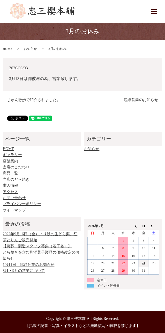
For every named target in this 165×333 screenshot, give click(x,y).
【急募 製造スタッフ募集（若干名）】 (37, 246)
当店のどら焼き (16, 179)
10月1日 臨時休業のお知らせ (28, 265)
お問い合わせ (14, 198)
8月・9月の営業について (24, 271)
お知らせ (30, 49)
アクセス (10, 192)
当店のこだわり (16, 167)
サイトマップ (14, 210)
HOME (7, 49)
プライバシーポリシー (22, 204)
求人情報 (10, 185)
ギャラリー (12, 155)
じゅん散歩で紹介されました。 (33, 100)
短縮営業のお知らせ (141, 100)
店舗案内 (10, 161)
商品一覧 (10, 173)
